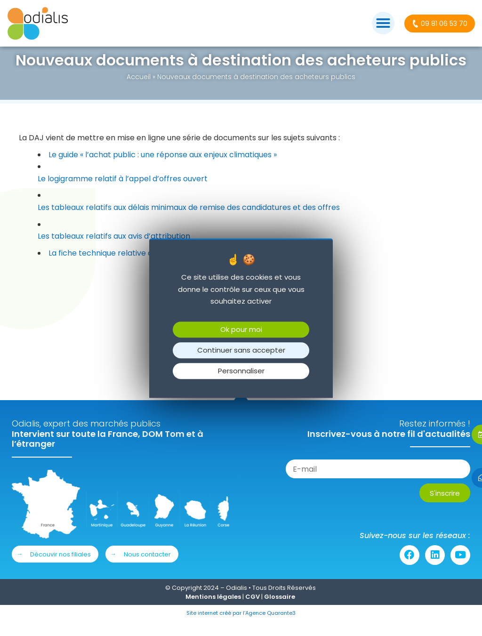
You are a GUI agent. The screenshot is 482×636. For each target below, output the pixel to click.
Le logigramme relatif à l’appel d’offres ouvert (123, 192)
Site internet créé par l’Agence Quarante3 (241, 627)
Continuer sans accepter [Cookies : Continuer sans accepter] (241, 350)
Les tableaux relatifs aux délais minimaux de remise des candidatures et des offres (189, 221)
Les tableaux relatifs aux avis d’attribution (114, 250)
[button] (383, 23)
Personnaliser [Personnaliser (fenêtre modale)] (241, 371)
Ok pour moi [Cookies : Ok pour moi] (241, 329)
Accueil (139, 91)
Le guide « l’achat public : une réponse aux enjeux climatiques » (162, 168)
